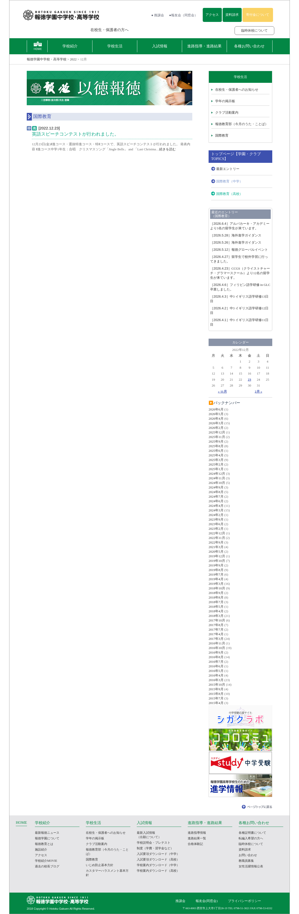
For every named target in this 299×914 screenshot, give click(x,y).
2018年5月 (216, 606)
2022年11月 (217, 538)
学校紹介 (70, 46)
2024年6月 (216, 501)
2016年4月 (216, 675)
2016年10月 (217, 648)
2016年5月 (216, 671)
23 (249, 379)
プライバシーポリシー (244, 901)
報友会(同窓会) (207, 901)
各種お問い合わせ (249, 46)
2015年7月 (216, 698)
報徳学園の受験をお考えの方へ (51, 30)
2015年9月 (216, 689)
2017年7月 (216, 629)
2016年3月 (216, 680)
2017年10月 (217, 620)
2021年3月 (216, 547)
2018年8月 (216, 597)
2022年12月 (217, 533)
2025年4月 (216, 455)
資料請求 (232, 15)
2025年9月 (216, 441)
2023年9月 (216, 519)
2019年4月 (216, 579)
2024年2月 (216, 515)
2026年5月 (216, 414)
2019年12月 (217, 556)
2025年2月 (216, 464)
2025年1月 (216, 469)
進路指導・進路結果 (204, 46)
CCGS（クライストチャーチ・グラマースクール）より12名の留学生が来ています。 (240, 273)
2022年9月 (216, 542)
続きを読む (167, 149)
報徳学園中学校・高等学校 (46, 59)
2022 (73, 59)
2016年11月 (217, 643)
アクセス (212, 15)
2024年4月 (216, 506)
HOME (21, 822)
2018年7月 (216, 602)
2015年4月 (216, 703)
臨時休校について (254, 30)
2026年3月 (216, 423)
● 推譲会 (157, 15)
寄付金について (257, 15)
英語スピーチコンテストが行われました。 (75, 134)
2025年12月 (217, 432)
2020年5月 (216, 551)
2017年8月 (216, 625)
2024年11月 (217, 478)
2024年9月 (216, 487)
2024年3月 (216, 510)
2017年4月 (216, 634)
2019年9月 (216, 565)
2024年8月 (216, 492)
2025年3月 (216, 460)
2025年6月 (216, 451)
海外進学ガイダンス (235, 235)
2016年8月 (216, 657)
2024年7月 (216, 496)
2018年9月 (216, 593)
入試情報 (159, 46)
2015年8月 (216, 694)
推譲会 (180, 901)
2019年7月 (216, 574)
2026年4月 (216, 418)
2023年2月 (216, 529)
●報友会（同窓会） (183, 15)
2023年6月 (216, 524)
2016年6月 (216, 666)
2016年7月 (216, 662)
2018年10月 (217, 588)
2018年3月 (216, 616)
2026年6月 (216, 409)
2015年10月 (217, 684)
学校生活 (115, 46)
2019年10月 (217, 561)
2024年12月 (217, 473)
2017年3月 (216, 639)
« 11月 (222, 391)
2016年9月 (216, 652)
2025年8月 (216, 446)
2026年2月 (216, 428)
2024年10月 (217, 483)
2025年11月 (217, 437)
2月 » (258, 391)
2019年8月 (216, 570)
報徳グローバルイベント (239, 249)
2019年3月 (216, 584)
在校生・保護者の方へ (109, 30)
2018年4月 (216, 611)
